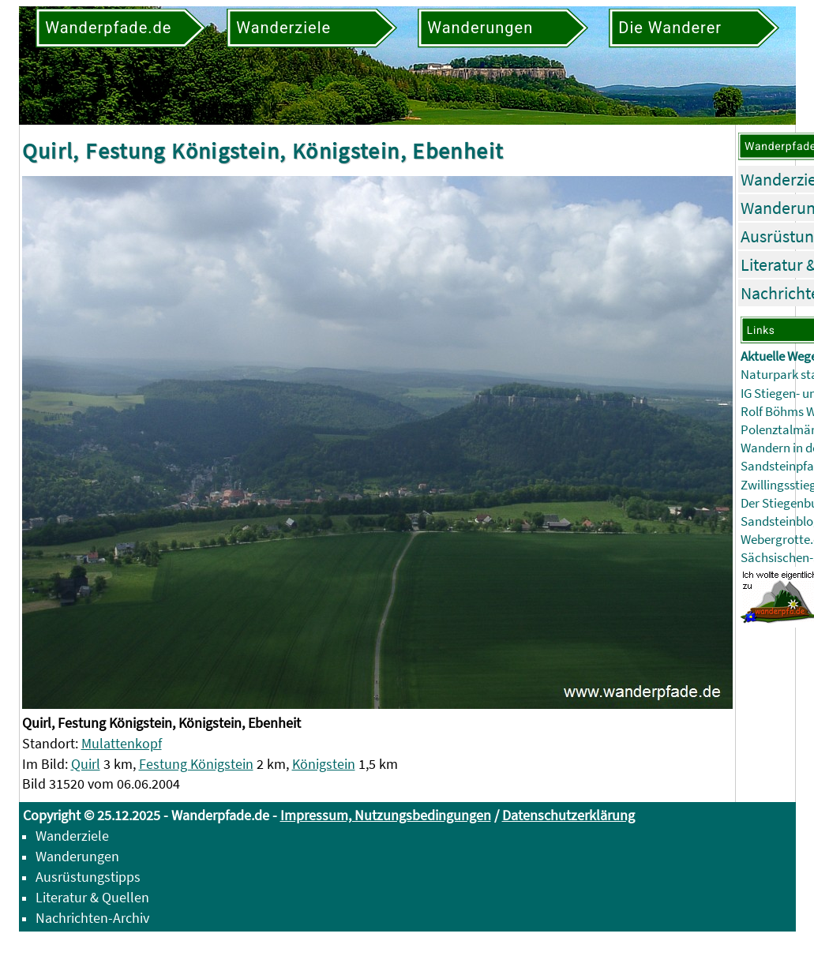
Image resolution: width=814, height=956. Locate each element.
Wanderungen (77, 856)
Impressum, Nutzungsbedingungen (385, 815)
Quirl (85, 764)
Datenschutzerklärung (568, 815)
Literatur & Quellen (92, 897)
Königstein (323, 764)
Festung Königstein (196, 764)
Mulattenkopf (121, 743)
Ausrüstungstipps (88, 877)
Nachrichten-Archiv (92, 918)
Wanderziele (72, 836)
